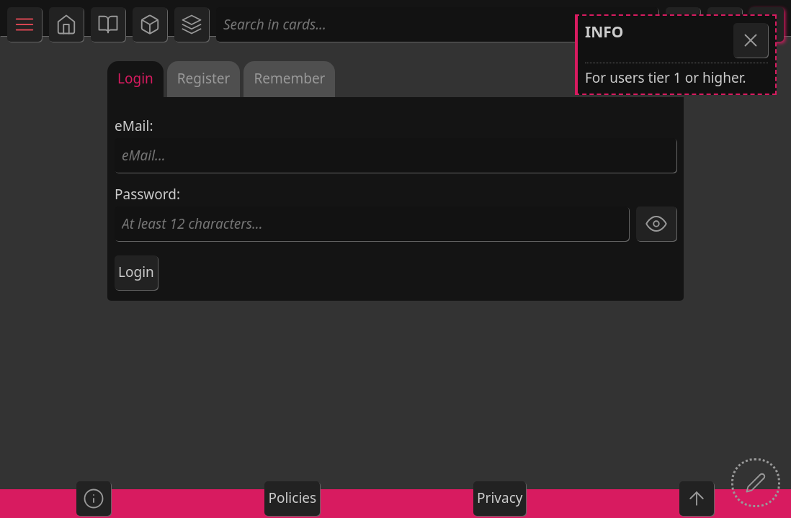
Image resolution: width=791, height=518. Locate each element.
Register (204, 78)
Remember (289, 78)
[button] (66, 24)
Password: (372, 214)
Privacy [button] (499, 498)
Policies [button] (292, 498)
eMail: (395, 146)
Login (135, 78)
